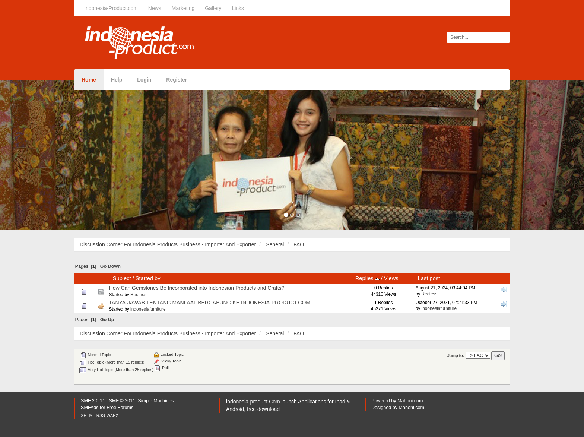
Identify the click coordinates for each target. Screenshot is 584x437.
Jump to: (455, 355)
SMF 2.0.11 (93, 400)
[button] (44, 155)
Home (89, 80)
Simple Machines (156, 400)
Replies (367, 278)
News (154, 8)
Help (116, 80)
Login (144, 80)
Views (391, 278)
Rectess (138, 294)
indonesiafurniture (148, 309)
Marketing (183, 8)
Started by (148, 278)
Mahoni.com (410, 400)
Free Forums (120, 407)
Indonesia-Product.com (111, 8)
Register (176, 80)
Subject (122, 278)
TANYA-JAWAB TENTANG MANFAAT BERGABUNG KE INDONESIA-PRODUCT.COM (209, 302)
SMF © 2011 (122, 400)
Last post (429, 278)
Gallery (213, 8)
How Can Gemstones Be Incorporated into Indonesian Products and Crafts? (197, 288)
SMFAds (90, 407)
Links (238, 8)
